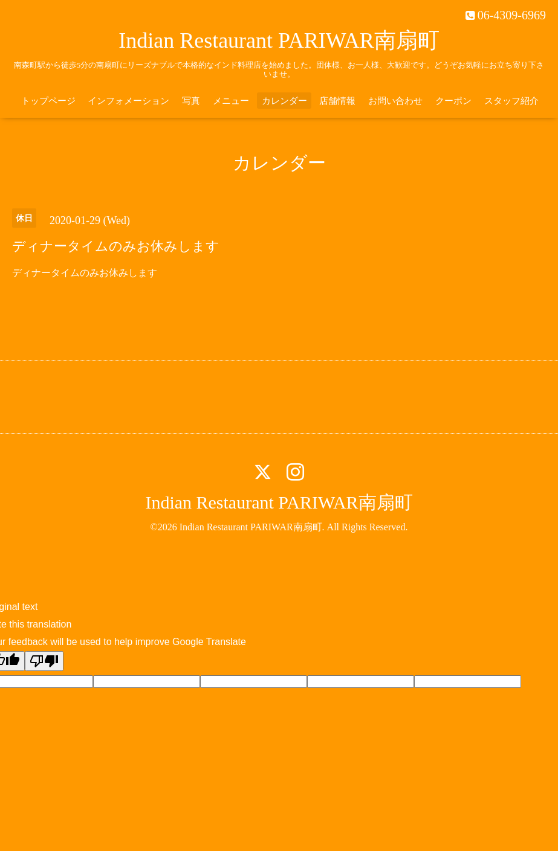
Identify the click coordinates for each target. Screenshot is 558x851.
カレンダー (284, 101)
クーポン (453, 101)
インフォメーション (128, 101)
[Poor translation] (44, 661)
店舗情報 (337, 101)
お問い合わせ (395, 101)
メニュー (231, 101)
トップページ (48, 101)
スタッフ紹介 (511, 101)
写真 (191, 101)
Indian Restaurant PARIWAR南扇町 (279, 40)
